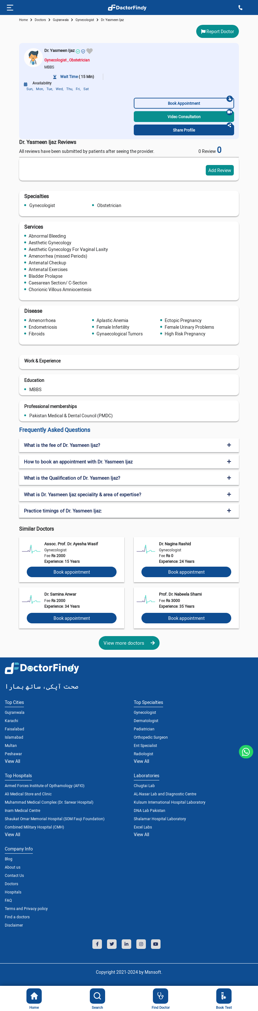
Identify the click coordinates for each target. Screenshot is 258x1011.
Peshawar (13, 753)
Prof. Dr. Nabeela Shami (180, 594)
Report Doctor (217, 31)
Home (23, 20)
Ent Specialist (145, 745)
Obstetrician (109, 205)
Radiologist (143, 753)
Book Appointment (200, 102)
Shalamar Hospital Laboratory (160, 818)
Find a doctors (17, 916)
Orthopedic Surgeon (151, 737)
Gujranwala (60, 20)
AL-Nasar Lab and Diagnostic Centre (165, 793)
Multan (11, 745)
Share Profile (203, 129)
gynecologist (84, 20)
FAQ (8, 900)
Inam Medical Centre (22, 810)
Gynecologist (42, 205)
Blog (8, 858)
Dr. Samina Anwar (60, 594)
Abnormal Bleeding (47, 236)
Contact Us (14, 875)
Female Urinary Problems (189, 327)
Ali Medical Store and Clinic (28, 793)
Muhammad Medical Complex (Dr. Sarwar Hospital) (49, 802)
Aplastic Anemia (112, 320)
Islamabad (14, 737)
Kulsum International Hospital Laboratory (169, 802)
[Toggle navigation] (9, 7)
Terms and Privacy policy (26, 908)
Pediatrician (144, 728)
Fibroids (37, 334)
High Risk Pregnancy (185, 334)
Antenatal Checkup (47, 263)
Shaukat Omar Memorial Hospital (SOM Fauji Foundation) (54, 818)
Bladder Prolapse (45, 276)
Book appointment (72, 572)
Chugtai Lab (144, 785)
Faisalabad (14, 728)
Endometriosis (43, 327)
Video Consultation (200, 115)
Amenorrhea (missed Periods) (58, 256)
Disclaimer (14, 925)
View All (12, 761)
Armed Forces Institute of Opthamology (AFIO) (44, 785)
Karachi (11, 720)
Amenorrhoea (42, 320)
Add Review (219, 170)
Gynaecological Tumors (120, 334)
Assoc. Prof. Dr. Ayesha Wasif (71, 544)
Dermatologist (146, 720)
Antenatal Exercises (48, 269)
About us (12, 867)
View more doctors (129, 643)
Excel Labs (143, 826)
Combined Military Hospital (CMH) (34, 826)
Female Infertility (113, 327)
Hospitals (13, 891)
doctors (40, 20)
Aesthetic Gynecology (50, 243)
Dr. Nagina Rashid (175, 544)
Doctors (11, 883)
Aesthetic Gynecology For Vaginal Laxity (68, 249)
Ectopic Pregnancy (183, 320)
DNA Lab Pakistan (149, 810)
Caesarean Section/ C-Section (58, 283)
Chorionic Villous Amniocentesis (60, 289)
